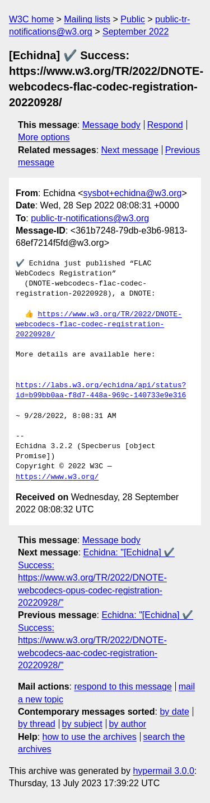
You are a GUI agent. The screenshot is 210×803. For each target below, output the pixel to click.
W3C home (31, 19)
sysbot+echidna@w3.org (132, 193)
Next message (129, 150)
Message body (111, 125)
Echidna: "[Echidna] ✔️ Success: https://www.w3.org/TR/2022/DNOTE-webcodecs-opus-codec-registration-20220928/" (96, 577)
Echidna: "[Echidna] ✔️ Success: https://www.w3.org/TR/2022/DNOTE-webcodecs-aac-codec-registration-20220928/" (105, 640)
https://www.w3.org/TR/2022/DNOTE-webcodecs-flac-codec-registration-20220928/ (99, 325)
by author (127, 724)
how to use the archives (90, 737)
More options (44, 137)
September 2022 (135, 31)
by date (174, 711)
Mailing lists (87, 19)
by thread (36, 724)
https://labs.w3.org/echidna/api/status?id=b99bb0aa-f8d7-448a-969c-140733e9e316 (101, 391)
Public (132, 19)
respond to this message (122, 686)
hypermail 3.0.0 (163, 771)
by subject (82, 724)
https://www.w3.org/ (57, 477)
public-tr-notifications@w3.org (90, 218)
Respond (165, 125)
